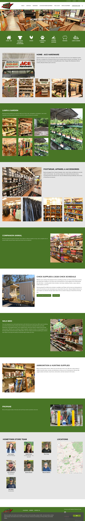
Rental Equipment (66, 5)
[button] (70, 456)
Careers (31, 510)
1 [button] (16, 305)
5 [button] (69, 349)
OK (76, 515)
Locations (25, 510)
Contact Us (37, 510)
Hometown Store (76, 5)
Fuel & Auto (57, 5)
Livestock (28, 5)
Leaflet (70, 473)
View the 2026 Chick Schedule (44, 295)
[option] (18, 291)
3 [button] (20, 305)
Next (31, 290)
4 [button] (67, 349)
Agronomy (35, 5)
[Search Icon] (82, 5)
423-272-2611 (56, 295)
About (22, 5)
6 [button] (71, 349)
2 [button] (18, 305)
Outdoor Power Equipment (46, 5)
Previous (5, 290)
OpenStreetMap (76, 473)
